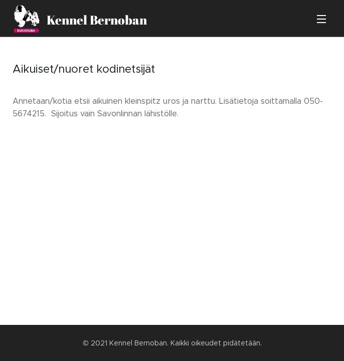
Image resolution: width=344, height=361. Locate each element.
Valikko (321, 19)
